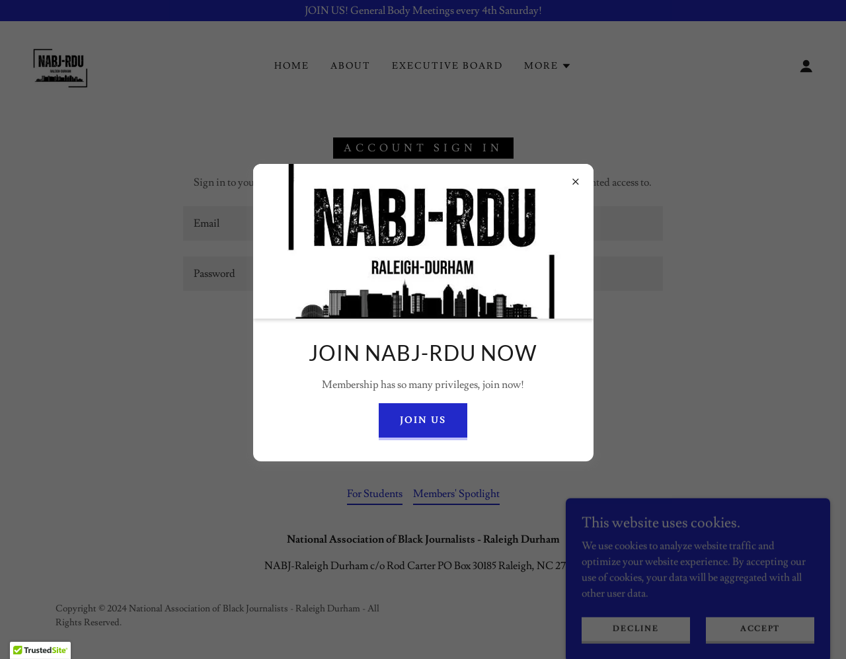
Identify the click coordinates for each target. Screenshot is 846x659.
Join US (423, 420)
